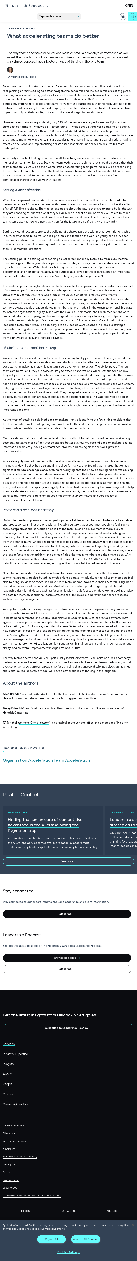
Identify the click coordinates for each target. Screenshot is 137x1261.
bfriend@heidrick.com (35, 708)
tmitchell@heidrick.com (34, 722)
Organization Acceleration (28, 760)
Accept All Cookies (85, 1239)
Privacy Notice (11, 1180)
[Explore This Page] (59, 16)
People (7, 1084)
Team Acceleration (72, 760)
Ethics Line (9, 1133)
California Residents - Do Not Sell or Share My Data (32, 1196)
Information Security (14, 1141)
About (7, 1074)
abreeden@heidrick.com (38, 694)
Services (9, 1044)
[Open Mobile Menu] (128, 6)
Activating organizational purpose (78, 276)
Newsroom (9, 1149)
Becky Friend (28, 77)
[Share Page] (123, 16)
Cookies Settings (68, 1252)
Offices (8, 1094)
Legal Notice (10, 1188)
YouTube (112, 1211)
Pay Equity (9, 1164)
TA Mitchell (13, 77)
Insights (8, 1064)
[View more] (68, 861)
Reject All (51, 1239)
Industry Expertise (15, 1054)
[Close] (133, 1225)
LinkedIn (25, 1211)
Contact (7, 1172)
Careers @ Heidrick (16, 1104)
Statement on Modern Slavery (20, 1157)
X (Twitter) (68, 1211)
